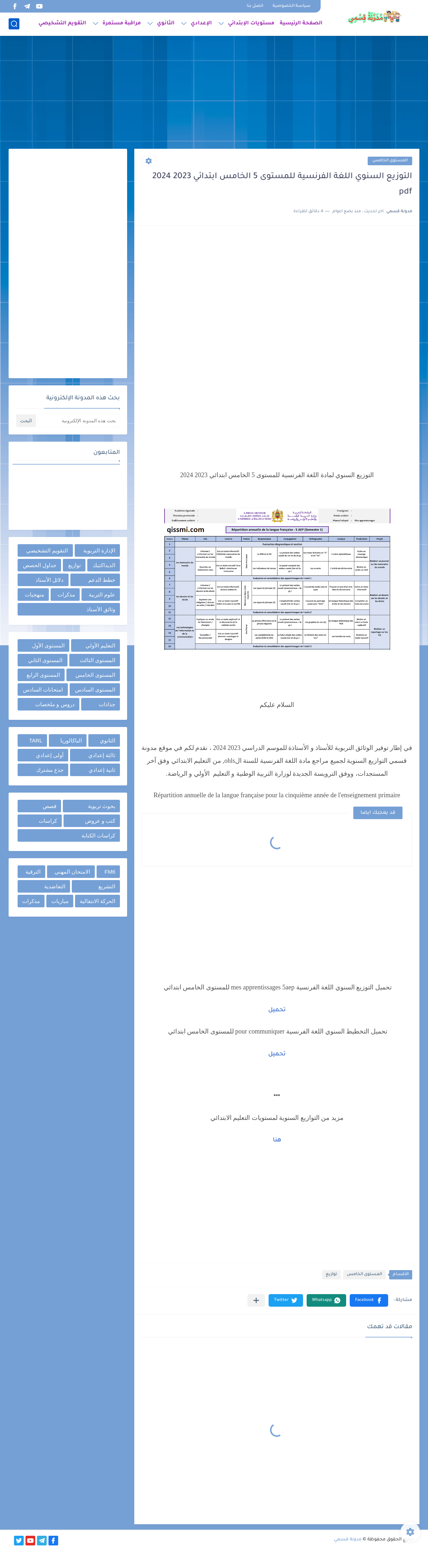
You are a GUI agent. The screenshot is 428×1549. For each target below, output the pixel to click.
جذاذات (107, 704)
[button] (369, 1300)
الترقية (33, 872)
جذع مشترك (50, 770)
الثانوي (166, 24)
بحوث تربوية (101, 806)
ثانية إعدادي (102, 770)
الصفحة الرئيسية (301, 24)
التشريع (106, 886)
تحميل (277, 1010)
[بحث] (14, 23)
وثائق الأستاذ (101, 609)
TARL (35, 740)
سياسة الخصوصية (292, 6)
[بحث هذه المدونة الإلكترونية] (78, 420)
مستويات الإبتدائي (251, 24)
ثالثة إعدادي (101, 755)
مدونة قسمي (348, 1539)
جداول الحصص (39, 565)
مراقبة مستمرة (121, 24)
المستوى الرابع (43, 675)
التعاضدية (54, 886)
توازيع (331, 1274)
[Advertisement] (214, 93)
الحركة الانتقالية (97, 901)
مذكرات (66, 594)
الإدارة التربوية (99, 550)
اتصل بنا (255, 6)
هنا (277, 1140)
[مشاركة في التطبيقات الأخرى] (256, 1300)
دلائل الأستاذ (50, 580)
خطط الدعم (101, 580)
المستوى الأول (48, 645)
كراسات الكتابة (98, 835)
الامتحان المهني (72, 872)
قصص (49, 806)
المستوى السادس (95, 689)
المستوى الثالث (97, 660)
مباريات (60, 901)
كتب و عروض (100, 821)
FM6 (109, 872)
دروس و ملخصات (54, 704)
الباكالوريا (71, 740)
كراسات (48, 821)
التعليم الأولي (100, 645)
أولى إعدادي (50, 755)
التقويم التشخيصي (62, 24)
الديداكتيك (104, 565)
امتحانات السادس (43, 689)
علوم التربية (102, 594)
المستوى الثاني (45, 660)
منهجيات (34, 594)
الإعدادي (201, 24)
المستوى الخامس (390, 160)
